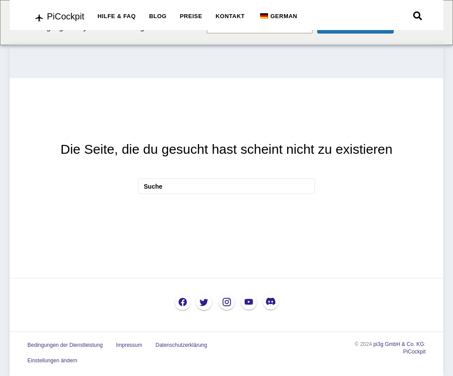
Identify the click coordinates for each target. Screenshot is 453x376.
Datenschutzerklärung (181, 345)
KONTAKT (230, 16)
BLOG (158, 16)
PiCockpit (414, 352)
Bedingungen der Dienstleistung (65, 345)
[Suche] (418, 16)
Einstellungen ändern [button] (52, 360)
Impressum (129, 345)
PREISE (191, 16)
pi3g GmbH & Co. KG (398, 344)
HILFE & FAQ (116, 16)
